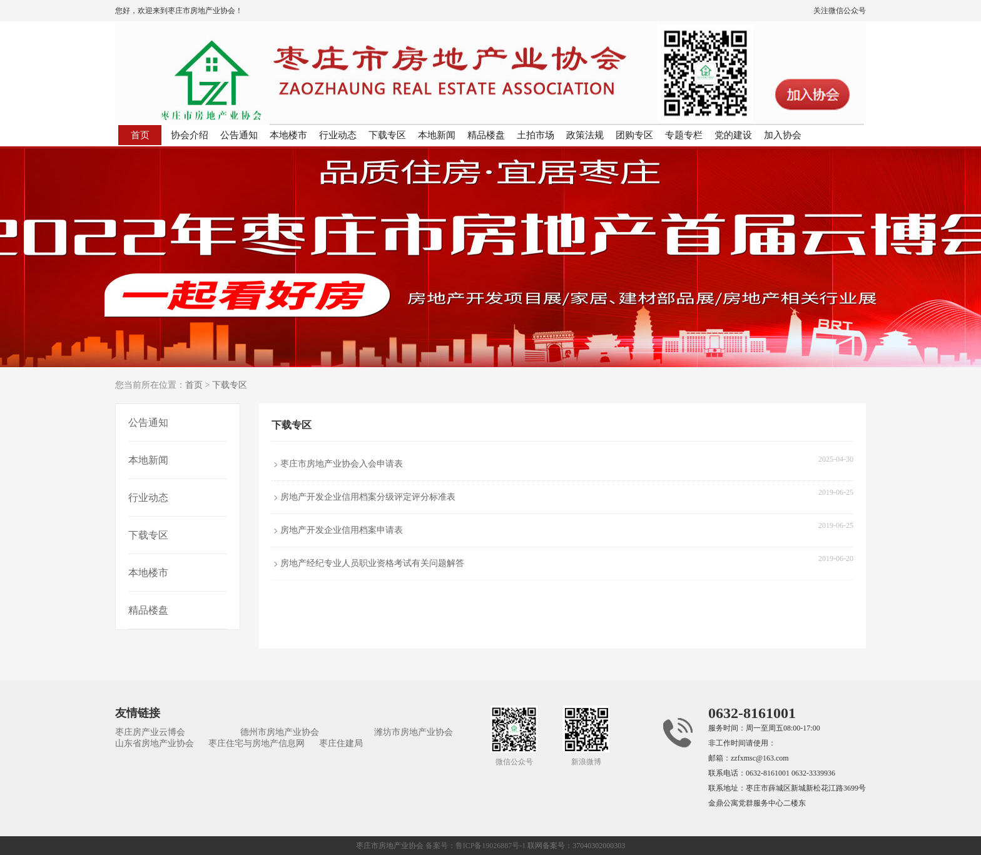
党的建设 (733, 135)
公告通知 (239, 135)
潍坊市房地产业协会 (413, 732)
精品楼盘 (486, 135)
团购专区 (634, 135)
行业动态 (338, 135)
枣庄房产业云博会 (150, 732)
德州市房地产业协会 (279, 732)
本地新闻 (436, 135)
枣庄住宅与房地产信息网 (256, 743)
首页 (140, 135)
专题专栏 (684, 135)
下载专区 (387, 135)
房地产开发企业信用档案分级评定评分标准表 (367, 497)
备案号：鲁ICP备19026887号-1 (475, 845)
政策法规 (585, 135)
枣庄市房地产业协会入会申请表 (341, 463)
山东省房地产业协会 (154, 743)
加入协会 (782, 135)
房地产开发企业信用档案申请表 (341, 530)
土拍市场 (535, 135)
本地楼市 (288, 135)
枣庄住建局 (341, 743)
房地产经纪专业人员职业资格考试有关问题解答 (372, 563)
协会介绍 (189, 135)
